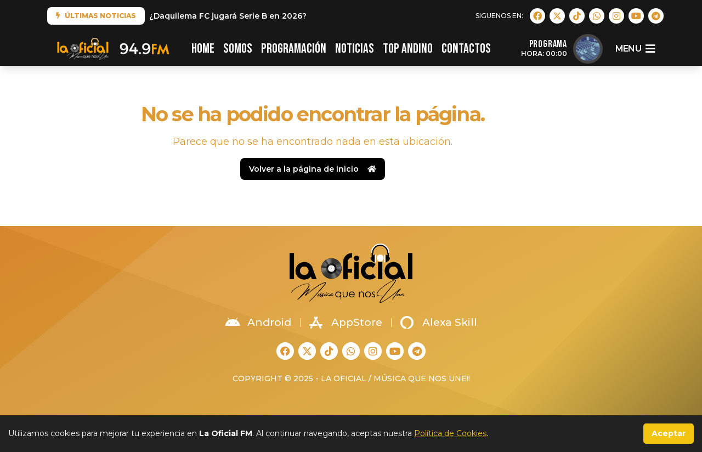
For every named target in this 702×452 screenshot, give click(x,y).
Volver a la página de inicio (312, 169)
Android (258, 322)
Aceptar (669, 433)
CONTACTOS (466, 48)
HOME (202, 48)
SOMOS (237, 48)
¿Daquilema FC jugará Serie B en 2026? (228, 16)
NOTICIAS (354, 48)
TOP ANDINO (408, 48)
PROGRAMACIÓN (293, 48)
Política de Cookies (450, 433)
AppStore (345, 322)
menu (635, 48)
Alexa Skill (438, 322)
